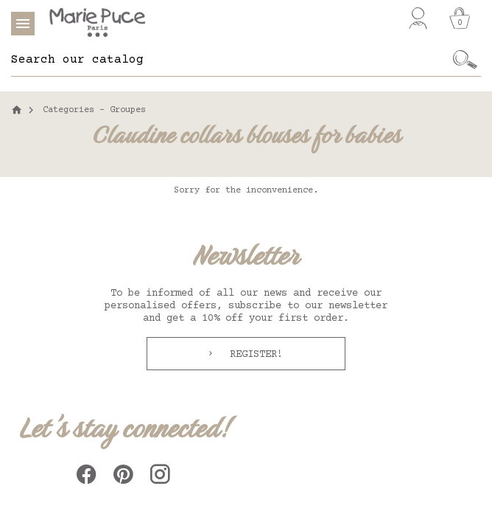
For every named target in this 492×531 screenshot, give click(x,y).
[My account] (418, 18)
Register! (253, 355)
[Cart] (459, 18)
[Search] (230, 60)
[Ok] (465, 60)
